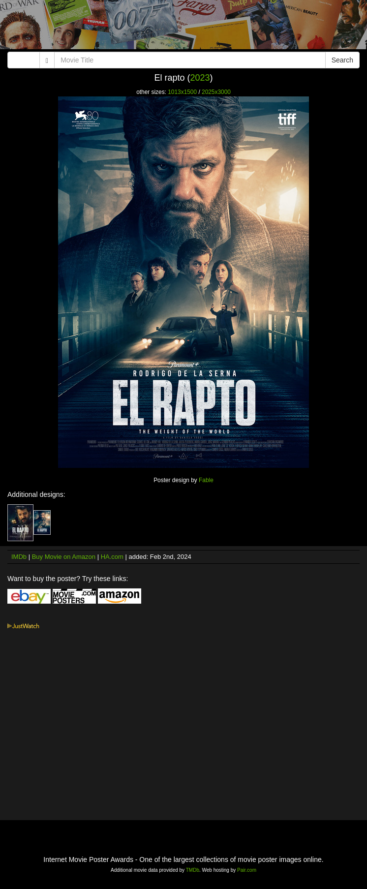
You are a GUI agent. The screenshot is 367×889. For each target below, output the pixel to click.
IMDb (19, 556)
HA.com (112, 556)
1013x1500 (182, 92)
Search (342, 60)
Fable (206, 480)
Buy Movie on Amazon (63, 556)
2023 (200, 78)
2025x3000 (216, 92)
